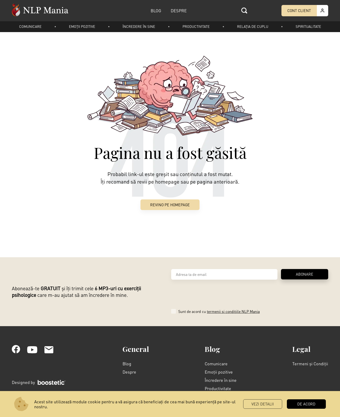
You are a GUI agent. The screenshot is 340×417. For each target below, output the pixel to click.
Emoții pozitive (82, 26)
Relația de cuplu (252, 26)
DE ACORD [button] (306, 403)
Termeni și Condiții (310, 363)
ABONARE (304, 274)
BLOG (156, 10)
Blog (127, 363)
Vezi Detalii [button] (262, 403)
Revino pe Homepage (170, 204)
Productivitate (196, 26)
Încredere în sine (139, 26)
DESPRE (179, 10)
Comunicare (30, 26)
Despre (129, 372)
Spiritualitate (308, 26)
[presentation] (207, 293)
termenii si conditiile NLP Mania (233, 311)
